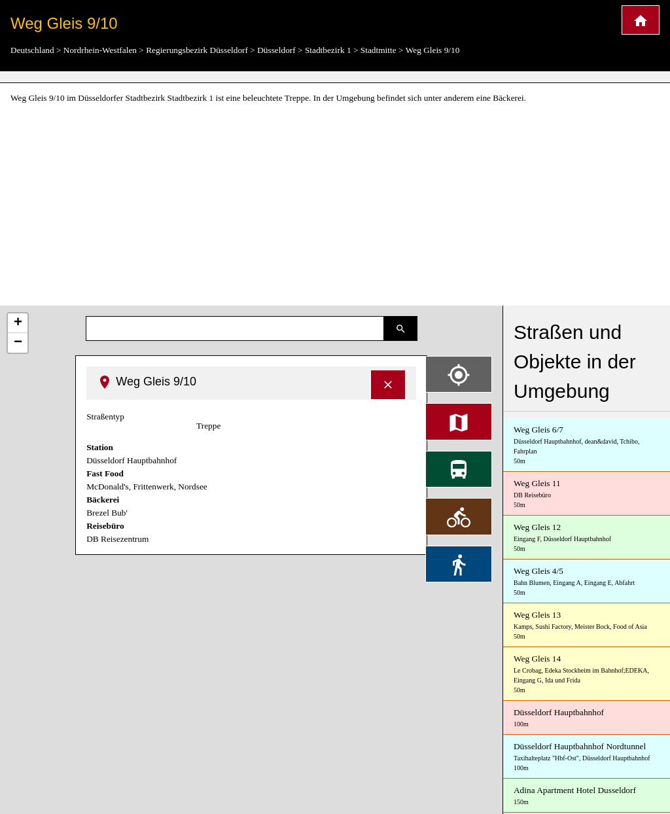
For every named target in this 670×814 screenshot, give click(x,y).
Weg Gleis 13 (587, 625)
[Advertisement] (335, 205)
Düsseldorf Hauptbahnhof (587, 718)
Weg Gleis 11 (587, 494)
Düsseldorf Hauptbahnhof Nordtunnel (587, 757)
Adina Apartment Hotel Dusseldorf (587, 796)
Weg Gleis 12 (587, 538)
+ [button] (18, 323)
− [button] (18, 343)
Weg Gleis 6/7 (587, 445)
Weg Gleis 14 (587, 674)
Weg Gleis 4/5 (587, 581)
